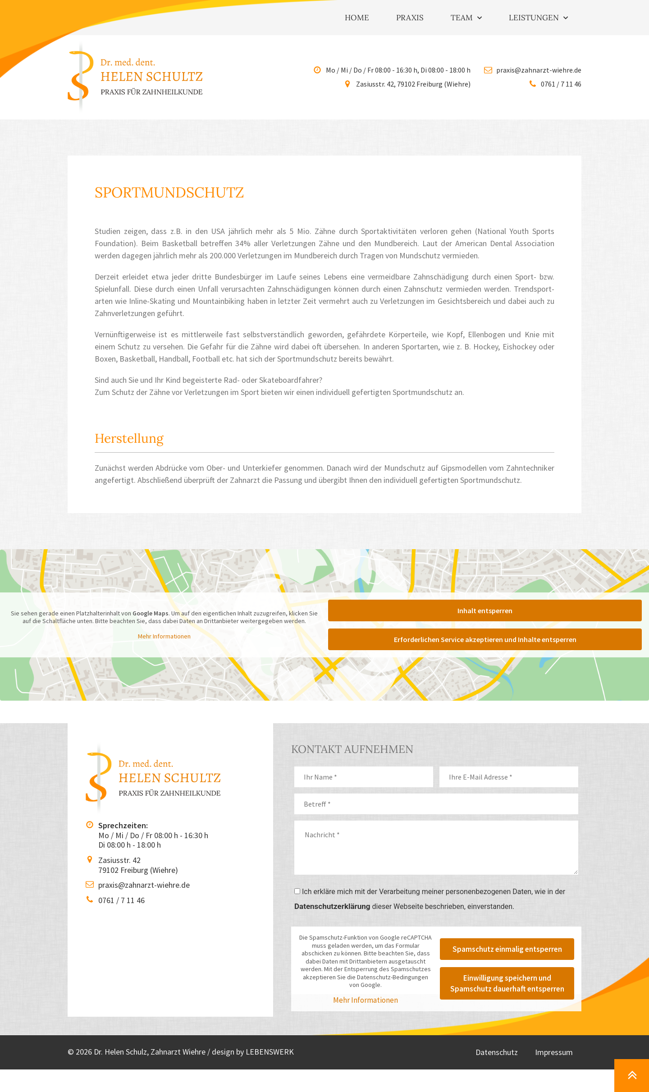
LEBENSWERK (270, 1051)
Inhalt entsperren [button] (484, 610)
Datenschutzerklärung (332, 906)
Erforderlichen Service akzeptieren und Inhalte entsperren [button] (485, 639)
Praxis (410, 18)
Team (466, 18)
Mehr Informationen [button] (164, 636)
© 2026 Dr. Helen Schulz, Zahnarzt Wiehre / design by (157, 1051)
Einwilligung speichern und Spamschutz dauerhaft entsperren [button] (507, 983)
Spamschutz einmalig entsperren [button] (507, 949)
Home (357, 18)
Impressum (553, 1052)
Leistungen (538, 18)
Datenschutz (495, 1052)
